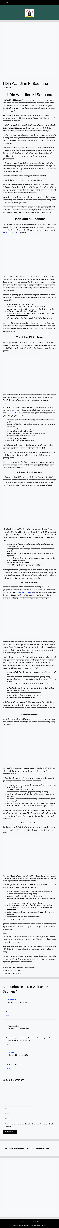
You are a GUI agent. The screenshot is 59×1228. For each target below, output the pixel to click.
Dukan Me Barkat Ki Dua (13, 973)
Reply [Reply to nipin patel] (7, 1015)
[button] (54, 2)
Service (28, 1222)
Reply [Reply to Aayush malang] (7, 1044)
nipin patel (12, 1000)
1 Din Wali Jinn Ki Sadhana (14, 968)
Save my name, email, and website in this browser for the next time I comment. (29, 1125)
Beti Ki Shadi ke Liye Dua (14, 970)
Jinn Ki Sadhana (29, 968)
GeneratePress (41, 1225)
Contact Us (35, 1222)
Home (22, 1222)
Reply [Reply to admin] (8, 1068)
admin (11, 1052)
